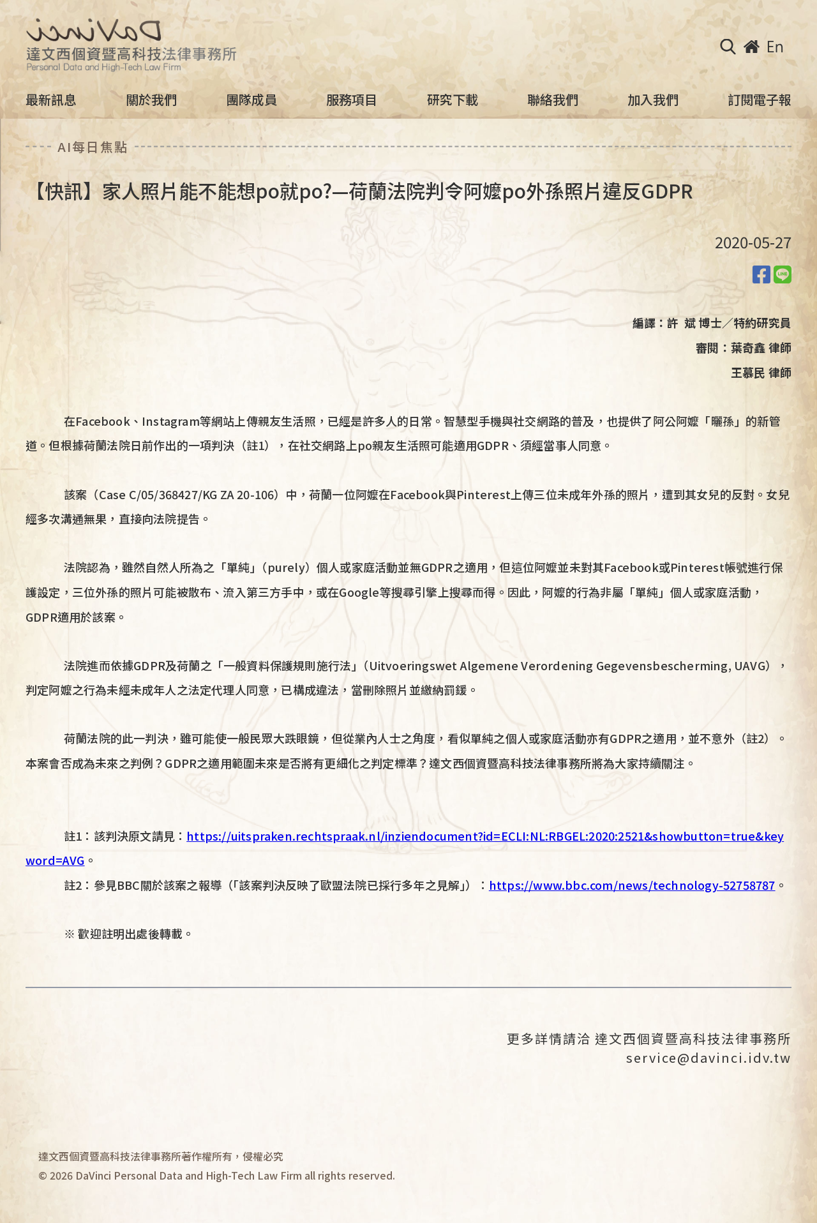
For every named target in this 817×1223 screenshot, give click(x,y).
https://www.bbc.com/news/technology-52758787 (632, 884)
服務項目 (351, 99)
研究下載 (452, 99)
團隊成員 (251, 99)
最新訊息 (51, 99)
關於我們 (151, 99)
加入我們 (652, 99)
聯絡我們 (552, 99)
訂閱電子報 (759, 99)
